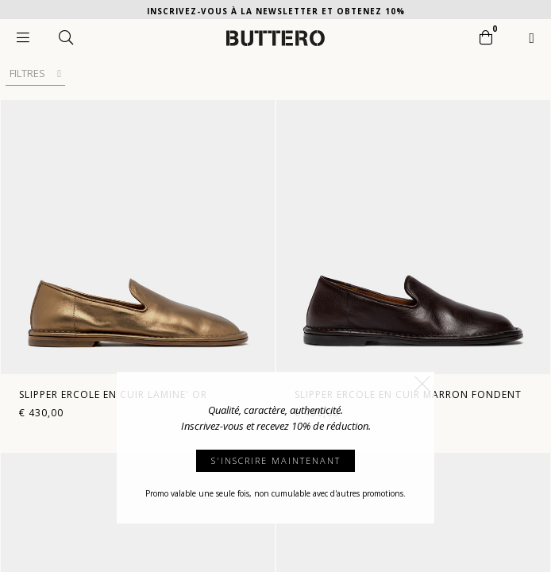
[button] (422, 384)
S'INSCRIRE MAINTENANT (276, 460)
